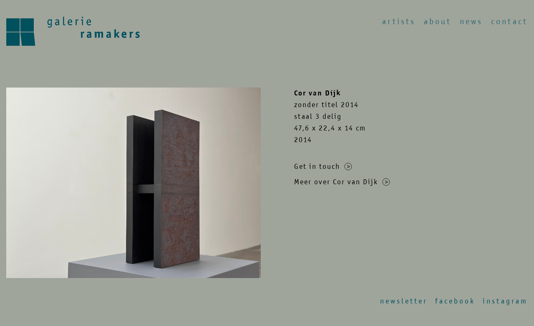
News (471, 21)
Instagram (505, 301)
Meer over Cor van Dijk (342, 182)
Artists (399, 21)
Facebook (455, 301)
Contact (509, 21)
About (437, 21)
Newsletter (404, 301)
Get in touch (323, 166)
